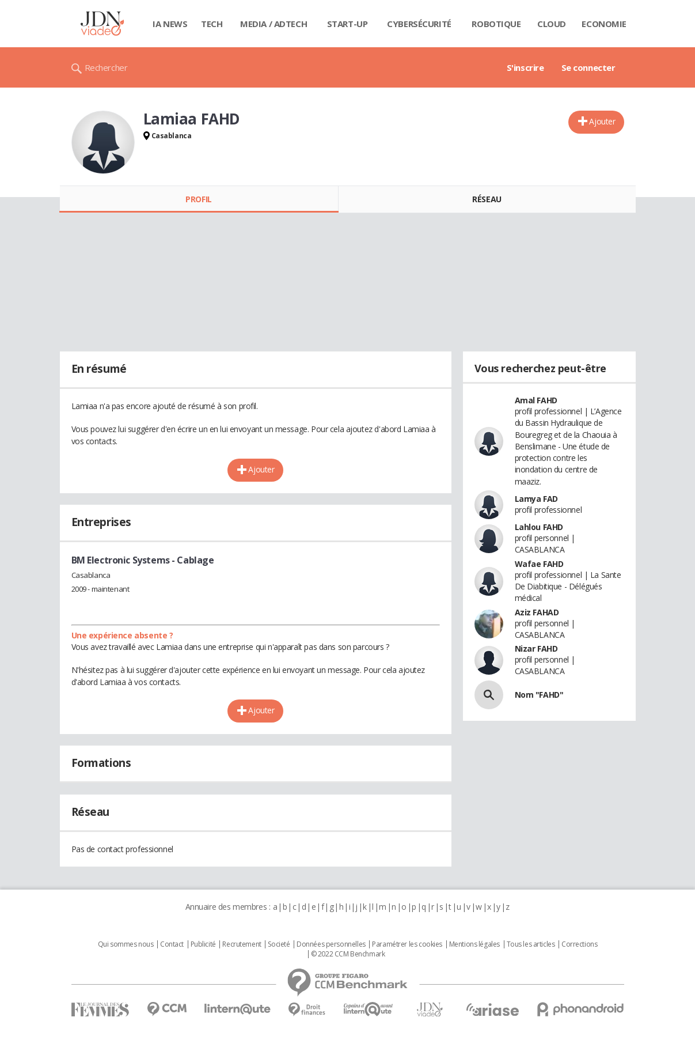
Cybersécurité (419, 23)
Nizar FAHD (536, 648)
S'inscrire (525, 67)
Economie (604, 23)
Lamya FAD (536, 498)
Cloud (551, 23)
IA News (170, 23)
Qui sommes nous (126, 944)
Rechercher (106, 67)
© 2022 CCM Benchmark (348, 954)
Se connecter (588, 67)
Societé (279, 944)
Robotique (496, 23)
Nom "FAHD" (539, 694)
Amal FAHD (536, 400)
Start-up (347, 23)
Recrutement (241, 944)
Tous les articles (531, 944)
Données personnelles (331, 944)
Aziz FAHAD (537, 612)
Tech (211, 23)
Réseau (486, 199)
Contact (172, 944)
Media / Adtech (273, 23)
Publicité (203, 944)
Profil (198, 199)
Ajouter (602, 121)
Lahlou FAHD (539, 526)
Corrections (579, 944)
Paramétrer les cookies (407, 944)
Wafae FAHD (539, 563)
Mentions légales (474, 944)
